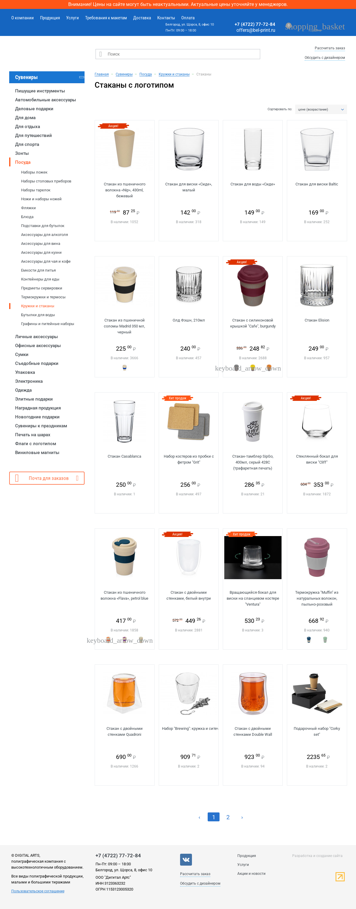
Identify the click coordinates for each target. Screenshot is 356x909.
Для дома (25, 117)
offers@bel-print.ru (255, 30)
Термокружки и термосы (43, 297)
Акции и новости (251, 874)
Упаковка (25, 372)
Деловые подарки (34, 108)
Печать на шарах (32, 434)
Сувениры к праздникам (41, 425)
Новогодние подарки (37, 417)
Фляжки (28, 208)
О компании (22, 18)
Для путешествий (33, 135)
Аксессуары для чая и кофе (46, 261)
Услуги (72, 18)
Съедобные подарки (36, 363)
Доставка (142, 18)
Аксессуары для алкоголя (44, 234)
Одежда (23, 390)
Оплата (188, 18)
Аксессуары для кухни (41, 252)
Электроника (29, 381)
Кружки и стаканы (37, 306)
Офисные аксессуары (38, 345)
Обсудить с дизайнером (325, 58)
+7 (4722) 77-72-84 (255, 24)
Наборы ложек (34, 172)
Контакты (166, 18)
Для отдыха (27, 126)
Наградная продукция (38, 408)
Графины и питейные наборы (47, 324)
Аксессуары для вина (40, 243)
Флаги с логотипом (35, 443)
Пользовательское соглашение (37, 891)
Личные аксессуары (36, 336)
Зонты (22, 153)
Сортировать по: (280, 109)
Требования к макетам (106, 18)
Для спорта (27, 144)
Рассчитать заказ (330, 48)
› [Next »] (242, 817)
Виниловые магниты (37, 452)
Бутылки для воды (38, 315)
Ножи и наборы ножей (41, 199)
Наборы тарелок (35, 190)
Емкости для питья (38, 270)
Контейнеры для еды (40, 279)
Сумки (21, 354)
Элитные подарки (34, 399)
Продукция (50, 18)
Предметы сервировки (41, 288)
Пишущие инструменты (40, 91)
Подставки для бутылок (42, 225)
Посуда (23, 162)
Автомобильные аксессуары (45, 100)
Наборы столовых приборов (46, 181)
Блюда (27, 217)
